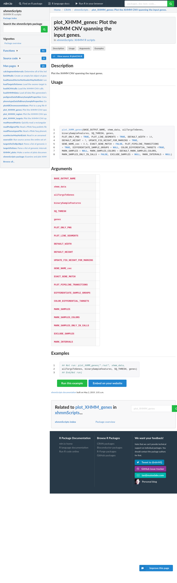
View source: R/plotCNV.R (67, 56)
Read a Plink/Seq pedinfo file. (25, 126)
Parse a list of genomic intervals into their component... (39, 144)
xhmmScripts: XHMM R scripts (76, 40)
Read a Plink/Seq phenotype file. (28, 131)
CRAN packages (105, 436)
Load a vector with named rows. (38, 80)
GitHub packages (106, 447)
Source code (10, 58)
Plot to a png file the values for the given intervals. (39, 105)
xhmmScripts (67, 405)
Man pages (9, 65)
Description (58, 48)
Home (57, 10)
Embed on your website (107, 375)
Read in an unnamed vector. (28, 135)
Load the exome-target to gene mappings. (32, 84)
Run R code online (69, 443)
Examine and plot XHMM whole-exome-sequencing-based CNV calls (46, 156)
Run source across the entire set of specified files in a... (33, 139)
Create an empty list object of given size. (27, 75)
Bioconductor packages (109, 440)
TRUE (86, 137)
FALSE (119, 144)
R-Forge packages (106, 443)
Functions (9, 50)
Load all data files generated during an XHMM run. (35, 92)
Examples (99, 48)
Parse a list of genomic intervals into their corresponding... (37, 148)
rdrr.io (8, 3)
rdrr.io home (66, 436)
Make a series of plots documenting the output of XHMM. (37, 152)
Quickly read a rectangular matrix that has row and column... (40, 122)
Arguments (84, 48)
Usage (72, 48)
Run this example (72, 375)
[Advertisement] (149, 70)
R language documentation (73, 440)
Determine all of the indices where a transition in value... (40, 71)
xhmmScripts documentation (63, 385)
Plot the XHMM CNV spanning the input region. (35, 114)
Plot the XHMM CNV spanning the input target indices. (39, 118)
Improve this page (154, 568)
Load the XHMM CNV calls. (23, 88)
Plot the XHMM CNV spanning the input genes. (35, 109)
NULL (115, 147)
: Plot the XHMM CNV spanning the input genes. (129, 10)
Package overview (12, 43)
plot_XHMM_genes (72, 130)
